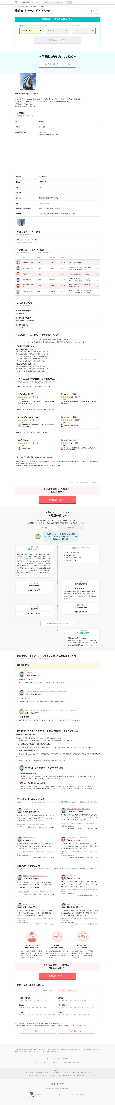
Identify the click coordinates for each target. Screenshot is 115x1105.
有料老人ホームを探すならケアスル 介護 (41, 1072)
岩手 (30, 997)
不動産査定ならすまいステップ (80, 1069)
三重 (59, 997)
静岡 (49, 1011)
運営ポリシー (38, 1028)
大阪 (71, 997)
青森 (26, 997)
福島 (46, 997)
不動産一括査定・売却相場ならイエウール (38, 1069)
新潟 (20, 1011)
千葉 (37, 1004)
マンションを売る (67, 987)
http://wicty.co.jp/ (44, 203)
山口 (75, 1004)
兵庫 (75, 997)
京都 (67, 997)
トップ (49, 1055)
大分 (75, 1011)
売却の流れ (44, 528)
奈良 (79, 997)
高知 (91, 1004)
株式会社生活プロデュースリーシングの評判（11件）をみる (83, 825)
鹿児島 (84, 1011)
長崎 (67, 1011)
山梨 (37, 1011)
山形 (42, 997)
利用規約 (65, 1055)
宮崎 (79, 1011)
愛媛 (87, 1004)
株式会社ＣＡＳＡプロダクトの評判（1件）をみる (85, 920)
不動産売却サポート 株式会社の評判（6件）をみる (41, 824)
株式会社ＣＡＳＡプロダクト (75, 901)
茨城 (20, 1004)
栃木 (24, 1004)
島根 (63, 1004)
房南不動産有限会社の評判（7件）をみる (44, 854)
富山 (24, 1011)
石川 (28, 1011)
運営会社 (57, 1055)
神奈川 (46, 1004)
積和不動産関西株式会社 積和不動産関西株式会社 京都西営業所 (45, 691)
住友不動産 (28, 673)
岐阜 (45, 1011)
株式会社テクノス (72, 872)
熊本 (71, 1011)
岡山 (67, 1004)
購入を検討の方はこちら (57, 64)
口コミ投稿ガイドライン (77, 1028)
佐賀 (63, 1011)
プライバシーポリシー (42, 1059)
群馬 (28, 1004)
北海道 (21, 997)
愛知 (53, 1011)
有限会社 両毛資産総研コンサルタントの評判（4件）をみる (39, 891)
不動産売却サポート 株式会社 (32, 806)
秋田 (38, 997)
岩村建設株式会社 (28, 901)
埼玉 (32, 1004)
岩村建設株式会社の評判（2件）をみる (44, 920)
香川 (83, 1004)
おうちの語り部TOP (20, 6)
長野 (41, 1011)
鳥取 (59, 1004)
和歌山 (84, 997)
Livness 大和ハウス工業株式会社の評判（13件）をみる (84, 854)
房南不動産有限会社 (29, 834)
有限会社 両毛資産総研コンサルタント (35, 873)
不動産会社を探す (47, 987)
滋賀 (63, 997)
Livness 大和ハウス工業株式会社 (77, 834)
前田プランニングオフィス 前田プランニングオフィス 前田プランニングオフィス (51, 710)
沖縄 (89, 1011)
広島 (71, 1004)
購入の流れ (70, 528)
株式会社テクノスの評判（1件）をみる (88, 892)
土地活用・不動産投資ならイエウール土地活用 (71, 1072)
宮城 (34, 997)
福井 (32, 1011)
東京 (41, 1004)
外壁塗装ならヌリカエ (61, 1069)
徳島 (79, 1004)
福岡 (59, 1011)
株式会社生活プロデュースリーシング (78, 806)
